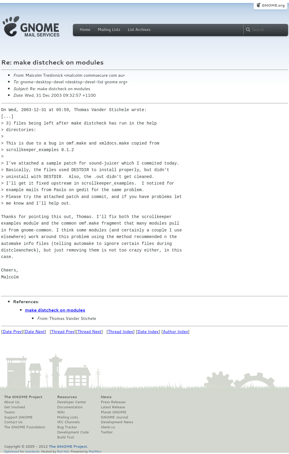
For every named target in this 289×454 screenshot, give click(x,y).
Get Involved (14, 407)
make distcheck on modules (55, 310)
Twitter (107, 432)
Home (85, 29)
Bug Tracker (67, 427)
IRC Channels (68, 422)
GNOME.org (273, 5)
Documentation (69, 407)
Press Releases (113, 402)
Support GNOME (18, 417)
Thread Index (120, 332)
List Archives (139, 29)
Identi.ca (108, 427)
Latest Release (113, 407)
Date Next (35, 332)
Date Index (148, 332)
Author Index (175, 332)
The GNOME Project (23, 397)
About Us (12, 402)
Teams (9, 412)
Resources (67, 397)
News (106, 397)
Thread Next (89, 332)
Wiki (61, 412)
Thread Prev (62, 332)
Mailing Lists (109, 29)
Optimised (11, 451)
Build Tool (65, 437)
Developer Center (71, 402)
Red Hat (63, 451)
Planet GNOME (113, 412)
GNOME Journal (114, 417)
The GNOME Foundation (24, 427)
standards (32, 451)
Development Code (73, 432)
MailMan (95, 451)
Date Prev (12, 332)
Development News (117, 422)
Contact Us (13, 422)
